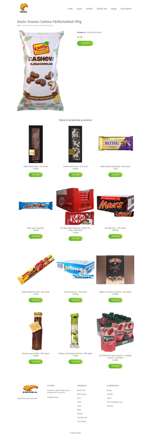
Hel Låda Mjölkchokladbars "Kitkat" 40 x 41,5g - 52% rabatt (75, 230)
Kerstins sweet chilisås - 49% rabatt (35, 355)
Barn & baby (81, 396)
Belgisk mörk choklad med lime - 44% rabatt (75, 355)
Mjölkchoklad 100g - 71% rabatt (36, 168)
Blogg (113, 9)
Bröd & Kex (102, 9)
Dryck (79, 9)
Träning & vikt (82, 419)
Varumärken (126, 9)
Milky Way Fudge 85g (35, 229)
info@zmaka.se (52, 399)
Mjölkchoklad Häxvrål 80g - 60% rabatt (115, 168)
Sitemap (110, 407)
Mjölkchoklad (96, 34)
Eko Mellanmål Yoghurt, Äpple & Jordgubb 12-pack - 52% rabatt (115, 358)
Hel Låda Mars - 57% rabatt (115, 229)
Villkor (109, 400)
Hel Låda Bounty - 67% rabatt (75, 293)
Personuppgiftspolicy (115, 403)
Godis (70, 9)
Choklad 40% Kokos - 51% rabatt (75, 168)
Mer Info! (85, 45)
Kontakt (110, 396)
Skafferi (89, 9)
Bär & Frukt (81, 392)
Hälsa (79, 411)
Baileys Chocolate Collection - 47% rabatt (115, 293)
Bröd (79, 400)
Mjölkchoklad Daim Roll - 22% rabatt (36, 293)
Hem (19, 27)
